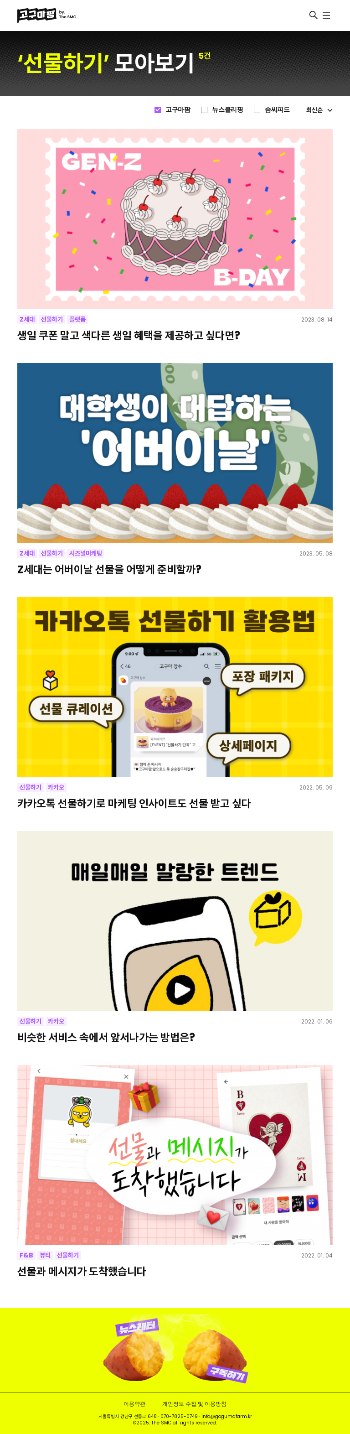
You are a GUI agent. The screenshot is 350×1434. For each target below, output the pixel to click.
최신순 (319, 109)
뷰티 (45, 1255)
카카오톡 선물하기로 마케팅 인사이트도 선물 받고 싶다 (134, 803)
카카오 (56, 787)
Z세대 (27, 319)
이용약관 (134, 1404)
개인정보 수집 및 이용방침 (194, 1404)
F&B (26, 1255)
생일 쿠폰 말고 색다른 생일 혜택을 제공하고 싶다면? (128, 335)
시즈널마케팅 (85, 553)
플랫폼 (77, 319)
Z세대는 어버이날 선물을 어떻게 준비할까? (109, 569)
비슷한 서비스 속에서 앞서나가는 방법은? (106, 1037)
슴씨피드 (277, 109)
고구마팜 (177, 109)
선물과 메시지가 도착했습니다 (81, 1271)
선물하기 (52, 319)
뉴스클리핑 (227, 109)
